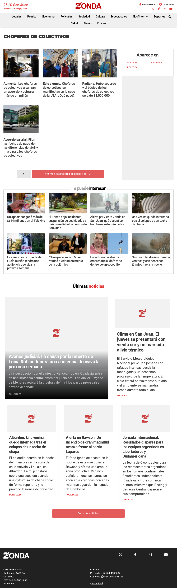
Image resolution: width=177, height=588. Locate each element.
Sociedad (84, 16)
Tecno (87, 23)
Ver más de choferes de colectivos (68, 173)
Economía (48, 16)
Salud (74, 23)
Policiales (66, 16)
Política (31, 16)
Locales (16, 16)
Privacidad (97, 583)
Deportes (159, 16)
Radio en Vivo (148, 4)
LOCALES (132, 62)
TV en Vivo (166, 4)
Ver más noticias (88, 513)
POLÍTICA (132, 67)
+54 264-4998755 (112, 576)
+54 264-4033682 (109, 573)
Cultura (100, 16)
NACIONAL (157, 62)
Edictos (101, 23)
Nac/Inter (141, 16)
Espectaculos (119, 16)
